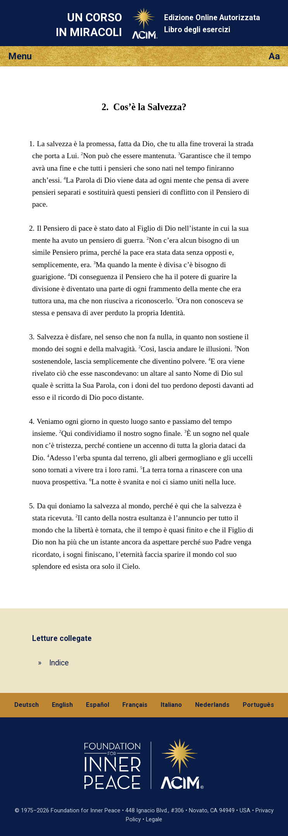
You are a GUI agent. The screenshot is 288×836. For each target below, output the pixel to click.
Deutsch (26, 704)
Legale (154, 819)
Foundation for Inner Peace (85, 810)
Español (97, 704)
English (62, 704)
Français (134, 704)
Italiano (171, 704)
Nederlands (212, 704)
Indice (59, 662)
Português (258, 704)
